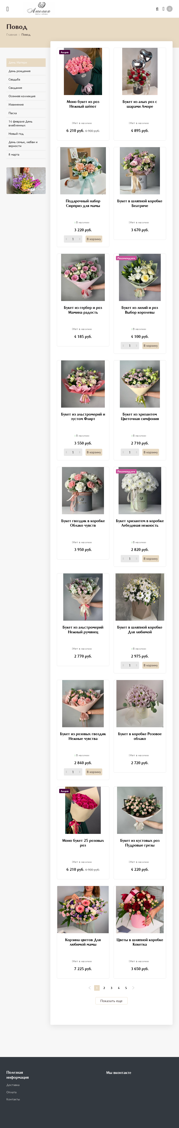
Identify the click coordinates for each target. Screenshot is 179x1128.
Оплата (11, 1092)
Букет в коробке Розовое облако (140, 736)
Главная (11, 34)
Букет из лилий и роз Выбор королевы (140, 310)
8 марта (14, 154)
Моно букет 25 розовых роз (83, 842)
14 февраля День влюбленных (20, 123)
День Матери (18, 62)
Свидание (15, 87)
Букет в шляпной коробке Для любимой (139, 629)
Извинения (16, 104)
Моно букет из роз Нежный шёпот (83, 104)
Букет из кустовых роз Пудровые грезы (139, 842)
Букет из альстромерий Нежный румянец (83, 629)
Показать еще (111, 1001)
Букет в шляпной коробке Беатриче (139, 203)
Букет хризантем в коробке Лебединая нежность (140, 523)
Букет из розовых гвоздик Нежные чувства (83, 736)
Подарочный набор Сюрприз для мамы (83, 203)
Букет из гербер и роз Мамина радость (83, 310)
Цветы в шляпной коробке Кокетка (140, 942)
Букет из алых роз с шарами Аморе (140, 104)
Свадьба (14, 79)
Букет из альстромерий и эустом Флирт (83, 416)
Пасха (13, 113)
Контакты (13, 1099)
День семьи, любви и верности (23, 144)
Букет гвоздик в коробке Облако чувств (83, 523)
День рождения (19, 71)
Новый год (16, 133)
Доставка (13, 1085)
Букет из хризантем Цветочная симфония (140, 416)
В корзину (94, 239)
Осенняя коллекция (22, 96)
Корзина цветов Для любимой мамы (83, 942)
